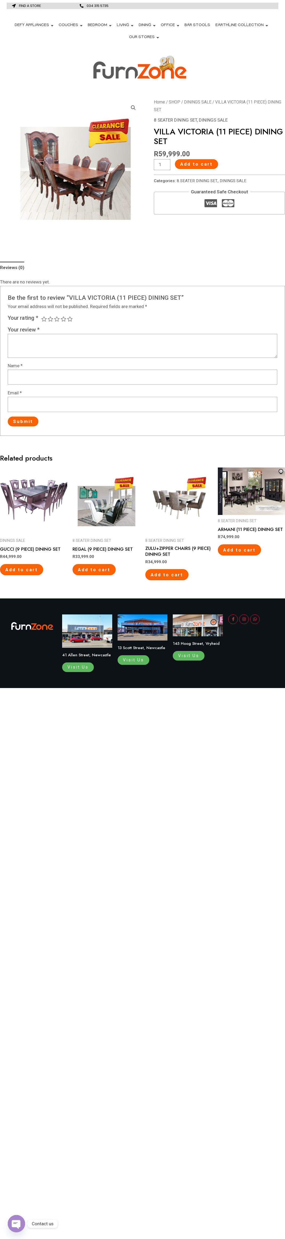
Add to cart (196, 164)
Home (159, 102)
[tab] (12, 268)
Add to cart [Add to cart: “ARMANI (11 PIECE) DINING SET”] (239, 550)
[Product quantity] (162, 164)
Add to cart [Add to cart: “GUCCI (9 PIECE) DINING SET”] (21, 569)
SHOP (174, 102)
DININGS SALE (197, 102)
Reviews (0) (12, 267)
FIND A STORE (30, 5)
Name (15, 365)
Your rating (23, 318)
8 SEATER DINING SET (175, 120)
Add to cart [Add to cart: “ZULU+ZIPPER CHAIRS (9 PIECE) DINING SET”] (167, 574)
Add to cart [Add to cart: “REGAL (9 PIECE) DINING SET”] (94, 569)
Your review (24, 329)
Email (15, 392)
